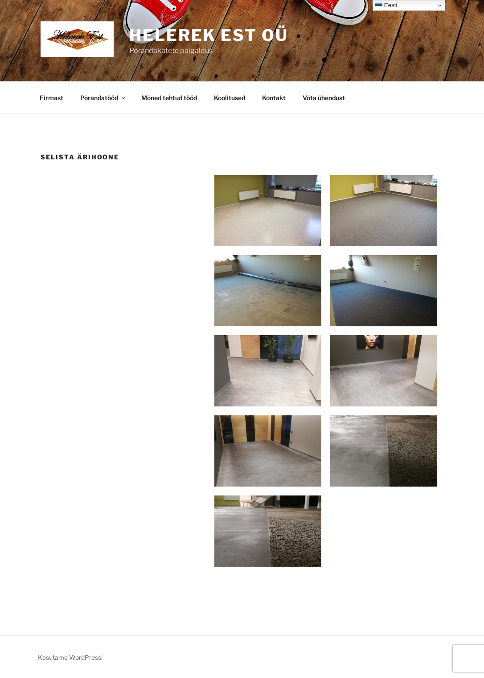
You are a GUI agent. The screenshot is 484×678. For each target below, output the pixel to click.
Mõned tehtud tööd (169, 97)
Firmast (51, 97)
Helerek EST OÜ (208, 35)
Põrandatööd (103, 97)
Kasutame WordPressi (70, 657)
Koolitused (229, 97)
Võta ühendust (324, 97)
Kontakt (274, 97)
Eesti (386, 5)
